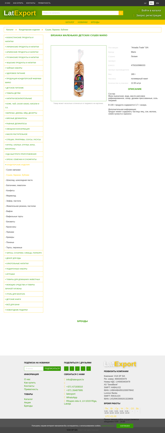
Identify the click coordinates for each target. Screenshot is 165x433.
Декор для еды (13, 258)
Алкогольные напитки (17, 263)
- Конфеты (10, 190)
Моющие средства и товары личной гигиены (20, 287)
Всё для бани (12, 305)
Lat (20, 13)
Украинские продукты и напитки (22, 47)
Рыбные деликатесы (16, 124)
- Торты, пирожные (13, 247)
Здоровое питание (15, 73)
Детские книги (13, 299)
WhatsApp (70, 397)
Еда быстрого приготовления (21, 154)
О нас (7, 3)
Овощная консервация (18, 129)
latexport (69, 394)
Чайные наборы (14, 68)
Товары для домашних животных (23, 279)
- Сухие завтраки (13, 170)
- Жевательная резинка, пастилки (20, 206)
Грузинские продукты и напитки (22, 57)
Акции (27, 402)
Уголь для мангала (15, 294)
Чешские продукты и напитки (21, 63)
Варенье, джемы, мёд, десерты (21, 113)
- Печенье (9, 242)
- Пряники (9, 232)
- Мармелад (10, 196)
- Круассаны (10, 227)
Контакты (30, 3)
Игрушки (10, 274)
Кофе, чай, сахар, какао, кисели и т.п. (22, 106)
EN (157, 3)
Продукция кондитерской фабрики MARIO (23, 81)
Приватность (44, 3)
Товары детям (13, 93)
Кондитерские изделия (29, 30)
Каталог (70, 22)
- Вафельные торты (14, 216)
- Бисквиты (10, 222)
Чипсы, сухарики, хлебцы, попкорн (24, 253)
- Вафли (9, 211)
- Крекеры (9, 237)
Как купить (18, 3)
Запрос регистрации (147, 15)
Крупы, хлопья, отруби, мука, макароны (20, 147)
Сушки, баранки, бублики (56, 30)
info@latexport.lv (74, 379)
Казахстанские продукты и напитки (19, 39)
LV (145, 3)
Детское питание (15, 88)
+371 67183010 (73, 386)
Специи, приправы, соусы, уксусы (23, 140)
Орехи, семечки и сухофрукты (21, 159)
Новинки (82, 22)
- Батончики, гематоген (15, 185)
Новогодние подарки (17, 310)
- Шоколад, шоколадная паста (19, 180)
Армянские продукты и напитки (22, 52)
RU (151, 3)
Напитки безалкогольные (19, 98)
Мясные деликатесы (16, 118)
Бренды (95, 22)
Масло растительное (16, 134)
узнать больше (108, 426)
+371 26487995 (73, 390)
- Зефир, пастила (13, 201)
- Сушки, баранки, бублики (17, 175)
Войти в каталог (150, 10)
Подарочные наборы (16, 269)
